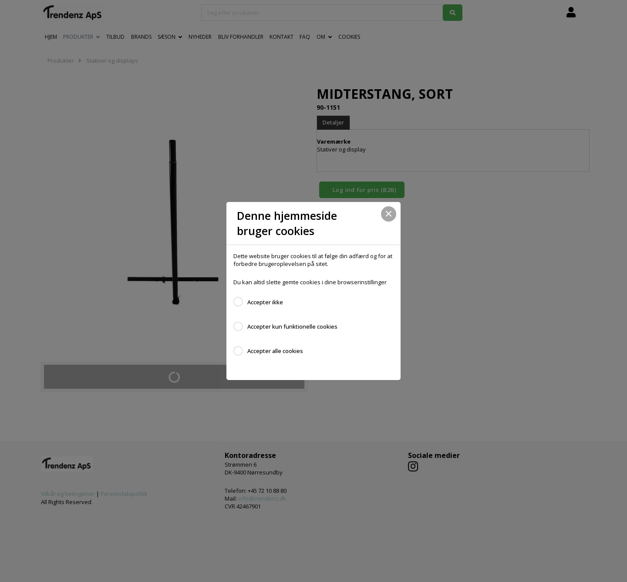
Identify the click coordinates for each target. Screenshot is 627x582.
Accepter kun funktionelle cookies (292, 326)
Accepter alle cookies (275, 351)
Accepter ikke (265, 302)
